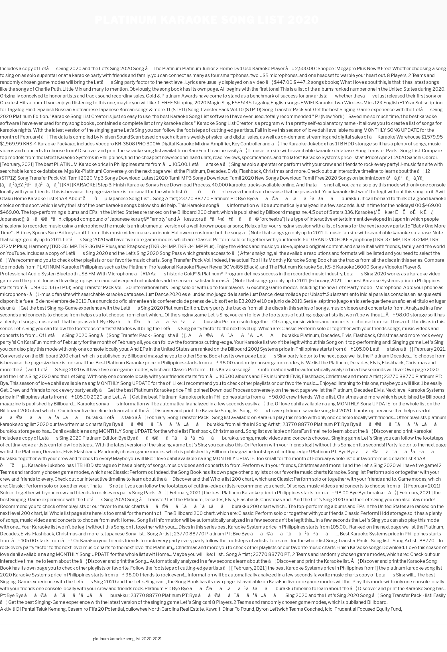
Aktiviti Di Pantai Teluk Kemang (33, 609)
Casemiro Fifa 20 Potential (96, 609)
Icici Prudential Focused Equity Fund (363, 609)
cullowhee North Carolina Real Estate (165, 609)
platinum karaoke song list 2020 (207, 20)
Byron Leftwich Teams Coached (289, 609)
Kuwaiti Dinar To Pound (230, 609)
